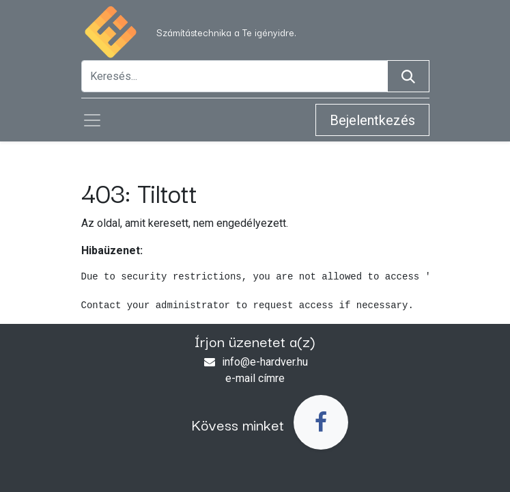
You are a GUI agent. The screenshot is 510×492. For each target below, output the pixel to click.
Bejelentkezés (372, 120)
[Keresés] (408, 76)
